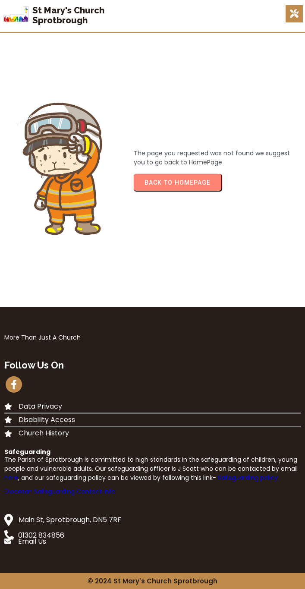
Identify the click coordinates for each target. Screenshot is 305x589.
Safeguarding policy (248, 477)
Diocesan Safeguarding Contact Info (59, 491)
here (11, 477)
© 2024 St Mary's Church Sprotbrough (152, 581)
